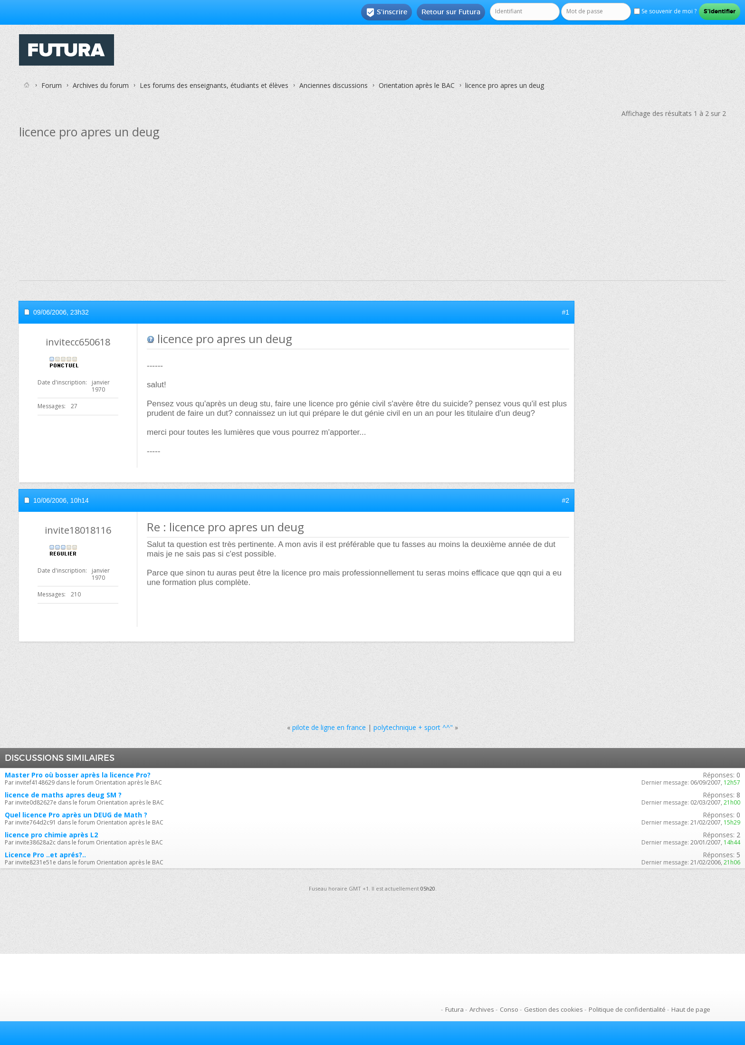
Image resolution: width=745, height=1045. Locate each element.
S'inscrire (386, 12)
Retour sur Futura (450, 12)
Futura (454, 1009)
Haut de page (690, 1009)
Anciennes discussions (333, 85)
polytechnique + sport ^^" (413, 727)
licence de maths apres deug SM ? (63, 794)
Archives (481, 1009)
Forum (51, 85)
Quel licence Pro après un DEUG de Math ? (76, 814)
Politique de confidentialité (627, 1009)
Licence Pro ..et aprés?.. (45, 854)
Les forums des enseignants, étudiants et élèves (214, 85)
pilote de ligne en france (329, 727)
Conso (509, 1009)
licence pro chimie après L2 (51, 834)
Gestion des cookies (553, 1009)
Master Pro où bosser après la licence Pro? (78, 774)
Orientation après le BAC (417, 85)
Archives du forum (101, 85)
